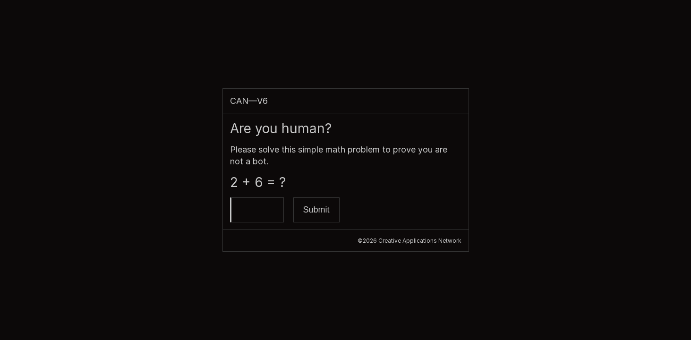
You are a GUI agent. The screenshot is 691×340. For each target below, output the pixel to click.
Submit (316, 209)
